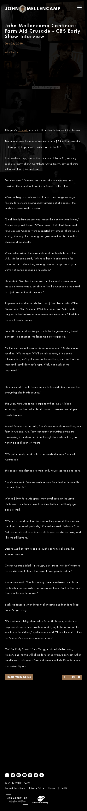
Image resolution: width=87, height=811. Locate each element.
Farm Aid (23, 130)
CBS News (11, 52)
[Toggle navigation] (79, 7)
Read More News (19, 677)
